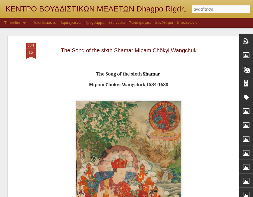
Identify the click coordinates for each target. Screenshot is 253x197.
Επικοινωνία (187, 22)
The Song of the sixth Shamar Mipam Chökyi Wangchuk (128, 49)
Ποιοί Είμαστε (44, 22)
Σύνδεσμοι (164, 22)
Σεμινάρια (116, 22)
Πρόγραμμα (94, 22)
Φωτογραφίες (140, 22)
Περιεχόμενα (70, 22)
